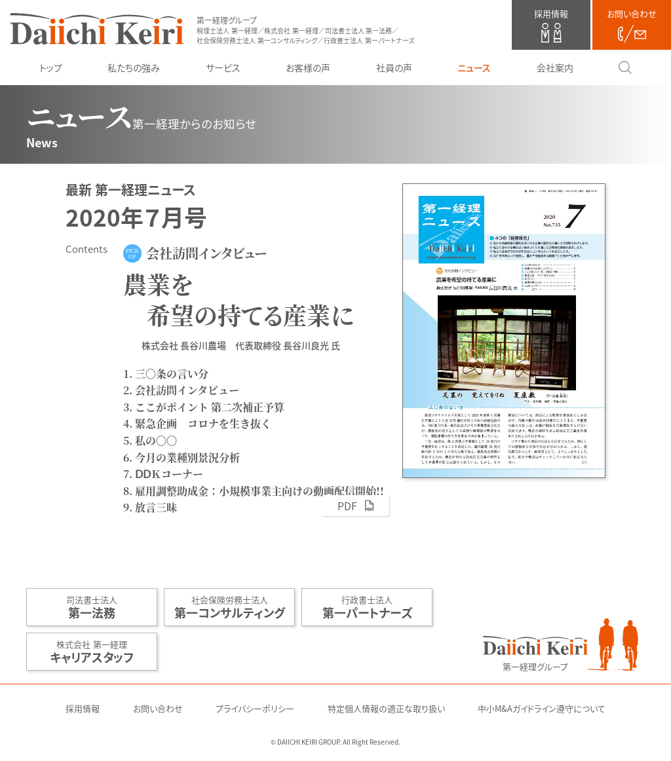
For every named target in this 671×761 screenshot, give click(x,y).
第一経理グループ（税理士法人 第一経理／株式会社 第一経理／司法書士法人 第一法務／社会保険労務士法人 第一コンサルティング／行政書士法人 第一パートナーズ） (96, 29)
